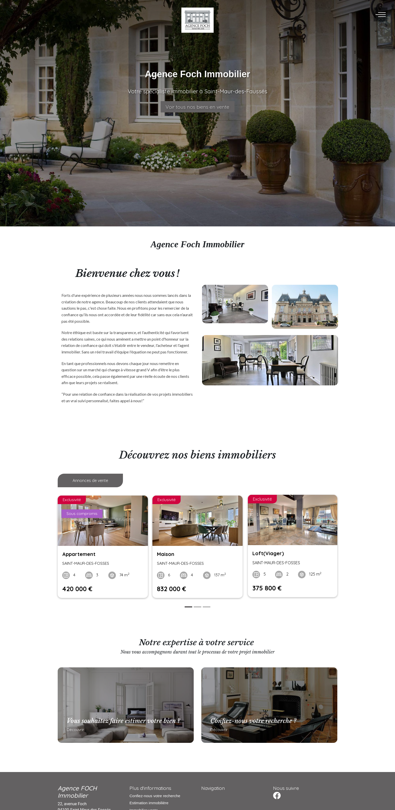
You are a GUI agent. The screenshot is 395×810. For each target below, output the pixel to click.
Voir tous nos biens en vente (197, 107)
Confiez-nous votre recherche (154, 794)
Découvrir (73, 730)
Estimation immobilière (149, 801)
